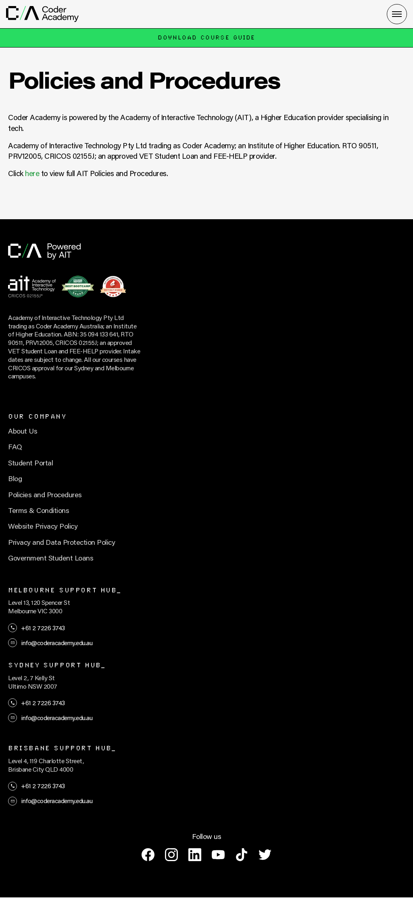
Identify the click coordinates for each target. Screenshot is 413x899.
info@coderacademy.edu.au (56, 642)
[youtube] (218, 854)
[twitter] (265, 854)
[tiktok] (241, 854)
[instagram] (171, 854)
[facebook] (148, 854)
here (32, 173)
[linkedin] (194, 854)
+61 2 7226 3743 (43, 627)
